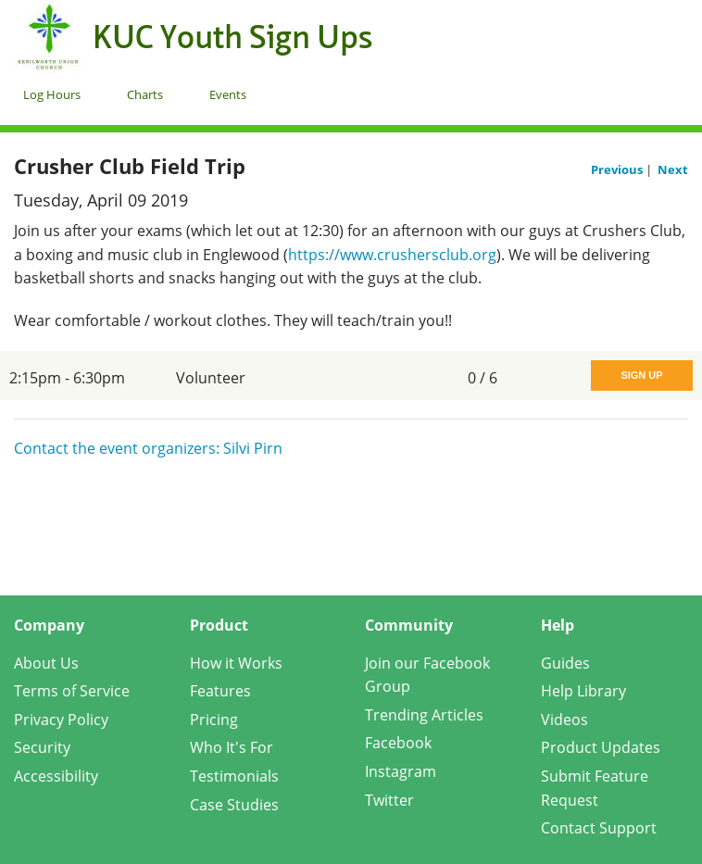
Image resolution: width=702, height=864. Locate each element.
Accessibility (56, 776)
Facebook (398, 743)
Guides (565, 663)
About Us (46, 663)
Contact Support (599, 828)
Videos (564, 719)
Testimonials (234, 776)
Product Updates (600, 747)
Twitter (389, 800)
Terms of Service (72, 691)
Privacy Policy (61, 719)
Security (42, 747)
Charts (145, 94)
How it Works (236, 663)
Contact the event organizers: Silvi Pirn (148, 448)
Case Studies (234, 805)
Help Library (583, 691)
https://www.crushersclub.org (392, 254)
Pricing (214, 719)
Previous (618, 169)
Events (227, 94)
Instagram (400, 771)
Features (220, 691)
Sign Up (641, 375)
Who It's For (231, 747)
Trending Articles (424, 715)
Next (673, 169)
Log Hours (52, 94)
